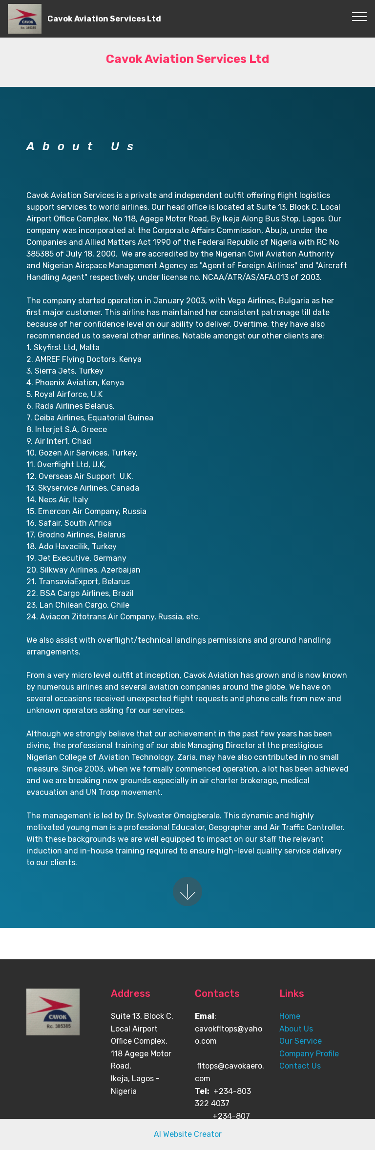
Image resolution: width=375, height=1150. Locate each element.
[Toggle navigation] (359, 16)
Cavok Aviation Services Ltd (104, 18)
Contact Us (300, 1066)
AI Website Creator (188, 1134)
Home (289, 1016)
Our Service (300, 1041)
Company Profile (309, 1053)
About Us (296, 1028)
